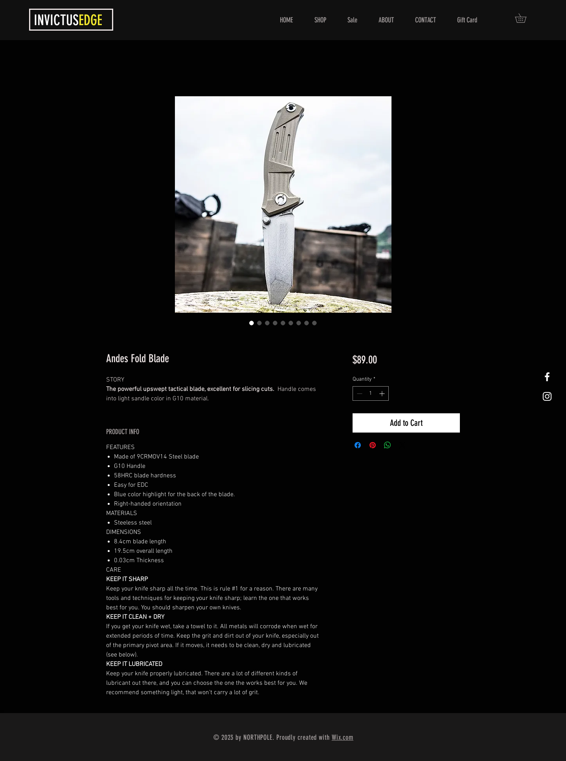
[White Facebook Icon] (547, 377)
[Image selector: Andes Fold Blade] (251, 323)
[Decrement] (359, 393)
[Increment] (383, 393)
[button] (525, 18)
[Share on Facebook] (357, 445)
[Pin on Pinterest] (372, 445)
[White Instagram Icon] (547, 396)
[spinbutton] (371, 393)
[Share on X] (402, 445)
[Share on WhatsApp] (387, 445)
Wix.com (342, 737)
